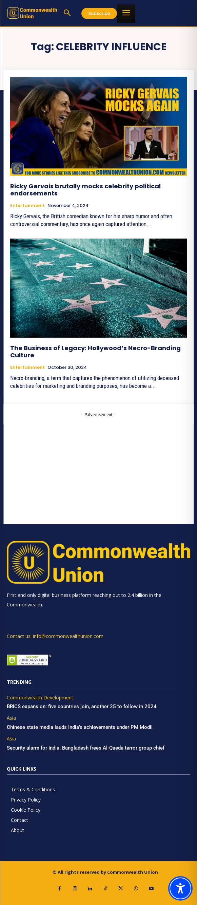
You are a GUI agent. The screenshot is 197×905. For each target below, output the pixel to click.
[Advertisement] (98, 465)
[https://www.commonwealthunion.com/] (32, 12)
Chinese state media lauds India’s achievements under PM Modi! (80, 727)
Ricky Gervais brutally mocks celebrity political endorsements (85, 190)
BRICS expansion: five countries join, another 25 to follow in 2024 (82, 706)
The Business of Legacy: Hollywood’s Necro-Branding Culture (95, 352)
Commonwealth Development (40, 698)
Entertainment (27, 205)
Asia (11, 718)
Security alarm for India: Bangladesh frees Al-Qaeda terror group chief (85, 748)
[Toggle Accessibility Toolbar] (180, 888)
